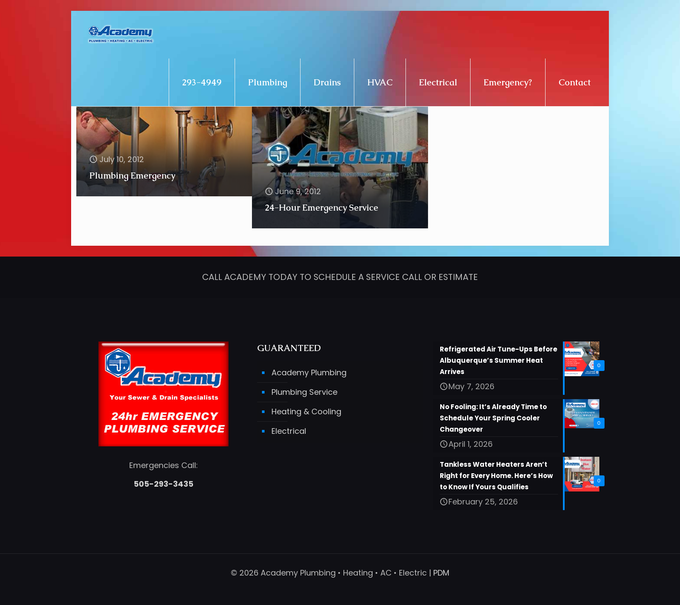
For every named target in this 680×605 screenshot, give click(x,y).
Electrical (288, 431)
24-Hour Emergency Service (321, 207)
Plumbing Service (304, 392)
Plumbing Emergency (132, 175)
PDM (441, 572)
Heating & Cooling (306, 411)
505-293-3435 (163, 483)
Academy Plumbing (309, 372)
